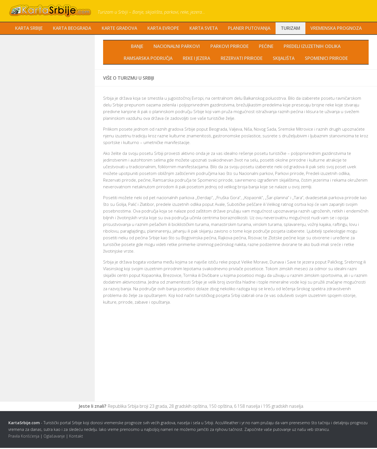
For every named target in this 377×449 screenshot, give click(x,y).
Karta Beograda (71, 28)
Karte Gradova (119, 28)
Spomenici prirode (327, 59)
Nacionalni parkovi (177, 47)
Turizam (293, 28)
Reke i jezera (197, 59)
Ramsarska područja (148, 59)
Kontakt (76, 437)
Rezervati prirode (242, 59)
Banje (137, 47)
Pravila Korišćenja (23, 437)
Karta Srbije (26, 28)
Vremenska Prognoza (339, 28)
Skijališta (284, 59)
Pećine (266, 47)
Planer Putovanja (251, 28)
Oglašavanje (54, 437)
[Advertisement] (236, 359)
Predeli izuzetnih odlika (312, 47)
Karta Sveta (204, 28)
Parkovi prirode (230, 47)
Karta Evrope (163, 28)
